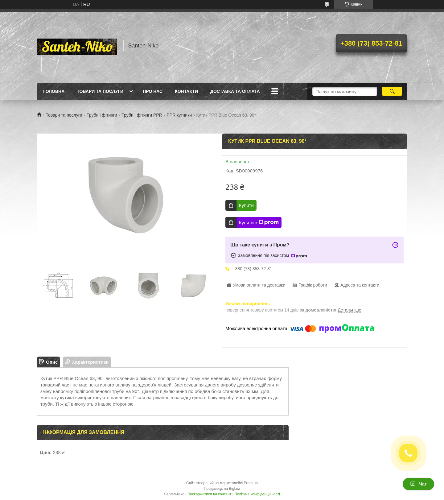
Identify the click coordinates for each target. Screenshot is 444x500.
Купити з (259, 222)
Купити (246, 205)
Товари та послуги (100, 91)
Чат (418, 484)
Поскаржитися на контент (209, 494)
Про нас (152, 91)
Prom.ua (251, 483)
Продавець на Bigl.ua (222, 488)
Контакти (186, 91)
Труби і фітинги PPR (141, 115)
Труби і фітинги (102, 115)
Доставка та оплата (235, 91)
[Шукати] (392, 91)
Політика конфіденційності (257, 494)
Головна (53, 91)
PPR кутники (179, 115)
